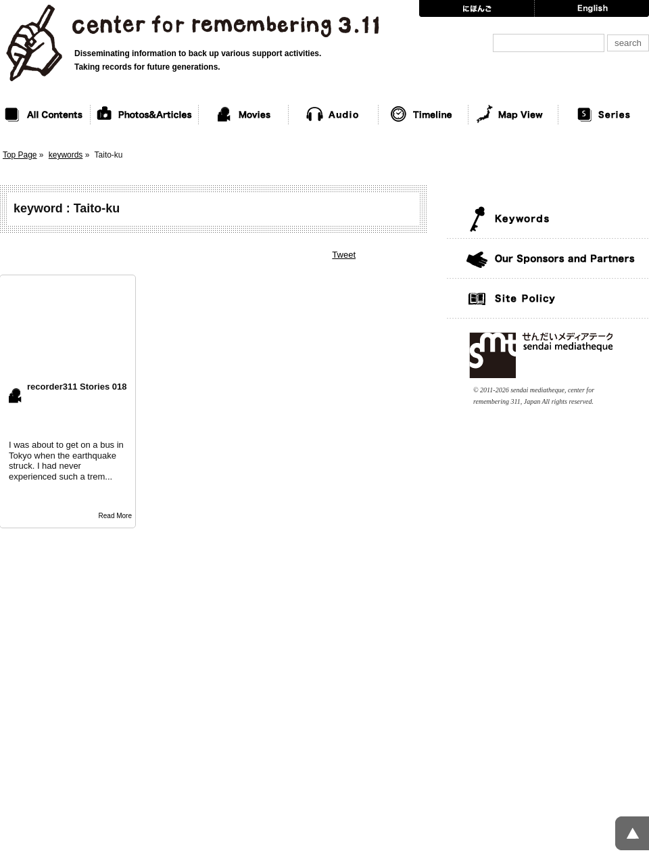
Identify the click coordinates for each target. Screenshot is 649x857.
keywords (66, 155)
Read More (115, 515)
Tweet (344, 255)
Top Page (20, 155)
